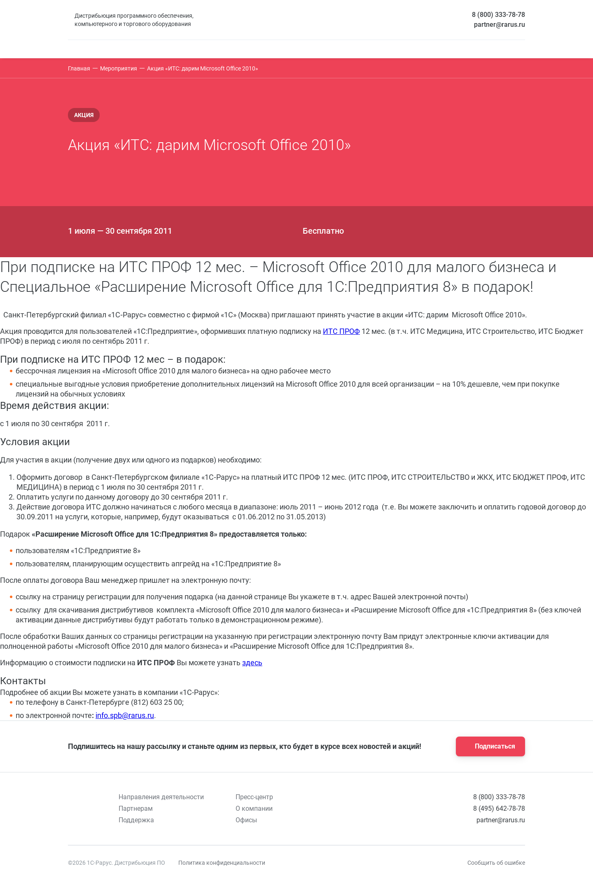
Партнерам (136, 808)
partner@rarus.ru (499, 24)
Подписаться (488, 746)
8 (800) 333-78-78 (498, 15)
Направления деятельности (161, 797)
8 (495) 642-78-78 (499, 808)
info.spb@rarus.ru (125, 715)
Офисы (246, 820)
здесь (252, 662)
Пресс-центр (254, 797)
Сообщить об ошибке (496, 862)
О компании (254, 808)
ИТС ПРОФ (341, 331)
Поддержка (136, 820)
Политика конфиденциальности (221, 862)
